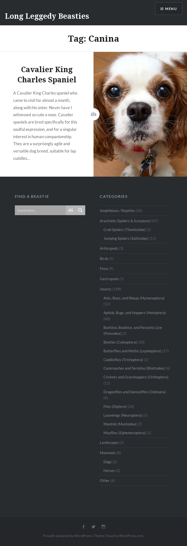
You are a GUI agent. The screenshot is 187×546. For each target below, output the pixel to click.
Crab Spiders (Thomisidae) (124, 229)
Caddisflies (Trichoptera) (123, 359)
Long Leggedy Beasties (47, 16)
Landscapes (109, 442)
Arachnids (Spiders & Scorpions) (125, 221)
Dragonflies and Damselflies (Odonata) (134, 392)
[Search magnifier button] (80, 210)
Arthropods (109, 248)
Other (105, 480)
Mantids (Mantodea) (120, 424)
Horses (109, 470)
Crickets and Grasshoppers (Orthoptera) (135, 377)
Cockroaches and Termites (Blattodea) (134, 368)
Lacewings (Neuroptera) (122, 415)
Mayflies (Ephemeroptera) (124, 433)
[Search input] (41, 210)
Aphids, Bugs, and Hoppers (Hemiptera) (134, 312)
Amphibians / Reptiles (117, 210)
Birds (104, 258)
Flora (104, 268)
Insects (106, 289)
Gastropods (109, 279)
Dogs (107, 462)
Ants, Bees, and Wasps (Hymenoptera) (134, 298)
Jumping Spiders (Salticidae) (126, 238)
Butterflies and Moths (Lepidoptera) (132, 351)
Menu (171, 9)
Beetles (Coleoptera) (120, 342)
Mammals (108, 452)
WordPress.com (131, 536)
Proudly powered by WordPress (67, 536)
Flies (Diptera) (115, 406)
